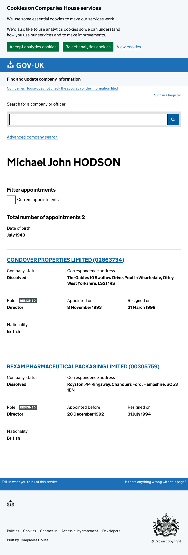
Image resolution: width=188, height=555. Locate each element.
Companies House (33, 540)
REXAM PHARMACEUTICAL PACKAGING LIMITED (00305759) (83, 366)
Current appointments (33, 200)
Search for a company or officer (36, 104)
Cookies (29, 531)
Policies (13, 531)
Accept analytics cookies (33, 46)
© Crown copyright (166, 541)
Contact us (48, 531)
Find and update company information (44, 79)
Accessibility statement (80, 531)
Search (173, 119)
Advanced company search (32, 137)
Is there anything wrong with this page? (155, 482)
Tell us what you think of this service (30, 482)
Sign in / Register (167, 95)
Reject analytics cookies (88, 46)
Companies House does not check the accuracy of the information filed (62, 88)
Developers (111, 531)
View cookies (129, 47)
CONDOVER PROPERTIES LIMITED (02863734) (65, 259)
